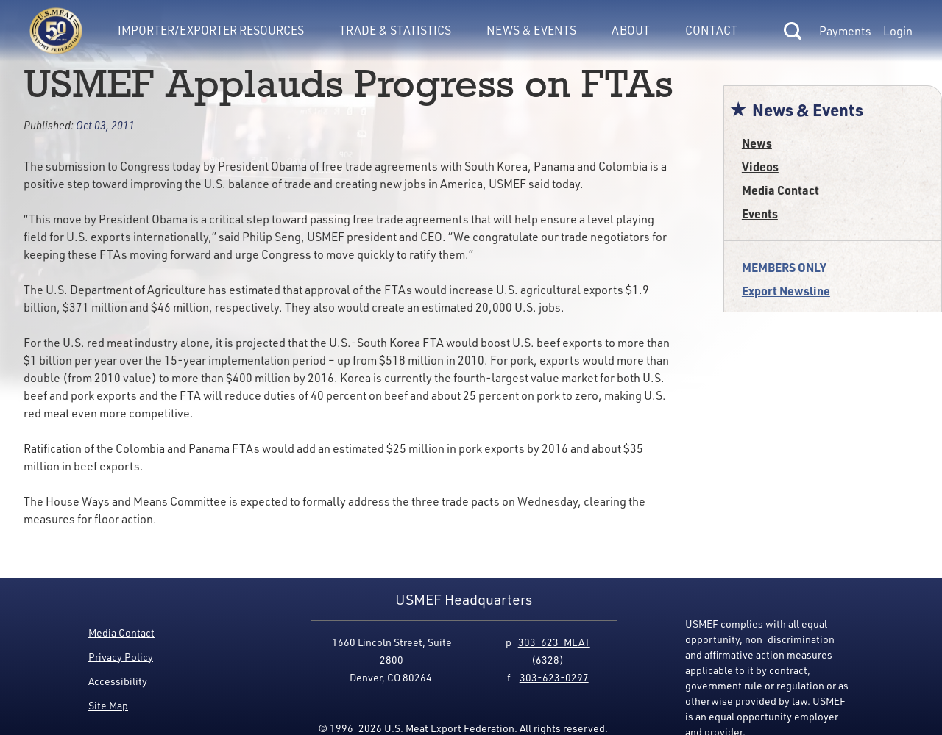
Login (898, 30)
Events (760, 213)
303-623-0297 (554, 677)
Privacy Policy (120, 656)
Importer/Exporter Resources (211, 30)
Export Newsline (786, 290)
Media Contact (780, 190)
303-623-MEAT (554, 642)
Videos (760, 166)
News (757, 143)
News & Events (531, 30)
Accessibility (117, 681)
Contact (711, 30)
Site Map (108, 705)
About (631, 30)
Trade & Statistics (395, 30)
